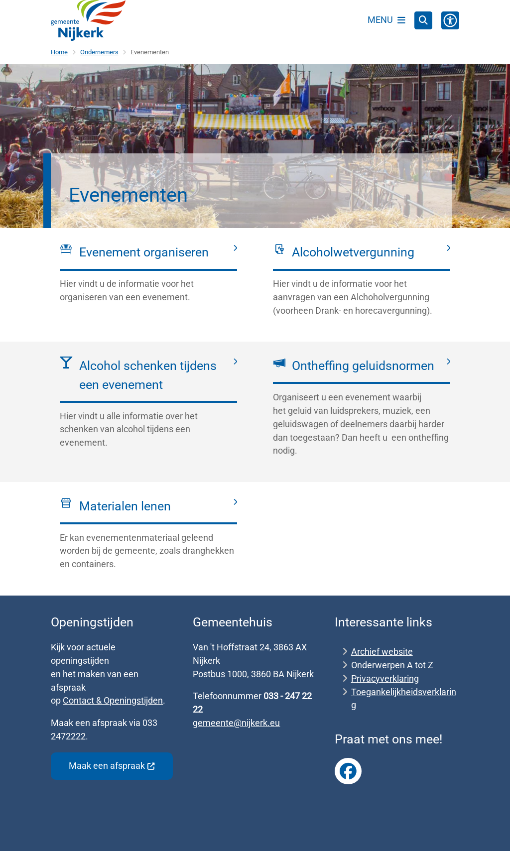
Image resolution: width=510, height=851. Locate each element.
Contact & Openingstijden (113, 700)
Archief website (382, 651)
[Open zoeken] (423, 20)
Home (59, 52)
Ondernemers (99, 52)
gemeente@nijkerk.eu (236, 723)
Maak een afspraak (112, 765)
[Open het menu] (386, 20)
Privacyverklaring (385, 678)
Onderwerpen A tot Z (392, 665)
